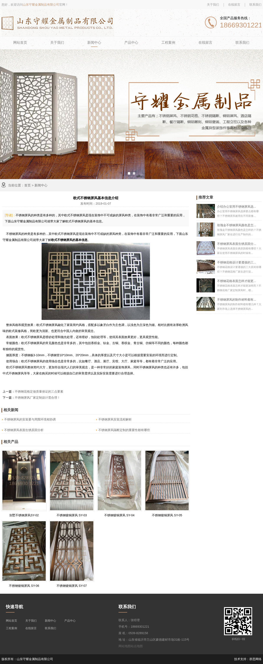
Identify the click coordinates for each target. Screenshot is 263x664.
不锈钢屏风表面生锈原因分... (236, 243)
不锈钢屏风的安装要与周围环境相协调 (30, 419)
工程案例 (168, 42)
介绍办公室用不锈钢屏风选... (236, 206)
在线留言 (234, 4)
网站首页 (20, 42)
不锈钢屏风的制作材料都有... (236, 299)
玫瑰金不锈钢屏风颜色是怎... (236, 225)
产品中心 (131, 42)
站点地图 (137, 646)
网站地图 (125, 646)
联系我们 (255, 4)
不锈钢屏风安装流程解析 (115, 419)
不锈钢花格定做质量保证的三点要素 (39, 391)
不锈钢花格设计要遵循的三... (236, 262)
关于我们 (213, 4)
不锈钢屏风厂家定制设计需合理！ (37, 397)
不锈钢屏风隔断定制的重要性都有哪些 (124, 430)
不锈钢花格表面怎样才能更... (236, 281)
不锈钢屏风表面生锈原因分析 (24, 430)
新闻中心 (94, 42)
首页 (27, 185)
